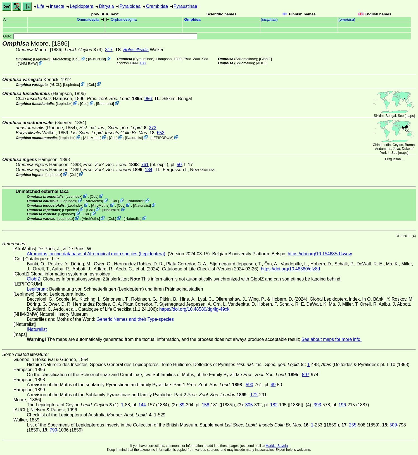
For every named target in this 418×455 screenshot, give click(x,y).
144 (142, 404)
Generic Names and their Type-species (135, 319)
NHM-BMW (28, 64)
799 (53, 430)
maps (410, 116)
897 (306, 374)
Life (40, 6)
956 (148, 98)
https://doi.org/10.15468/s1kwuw (320, 253)
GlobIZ (265, 59)
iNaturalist (97, 59)
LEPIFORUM (161, 138)
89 (181, 404)
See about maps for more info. (331, 339)
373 (152, 127)
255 (353, 425)
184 (149, 169)
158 (205, 404)
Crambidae (157, 6)
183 (143, 63)
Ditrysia (106, 6)
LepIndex (41, 59)
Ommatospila (88, 19)
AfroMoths (61, 59)
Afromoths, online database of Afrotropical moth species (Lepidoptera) (96, 253)
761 (145, 164)
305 (249, 404)
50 (179, 164)
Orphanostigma (124, 19)
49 (273, 384)
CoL (76, 59)
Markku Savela (276, 446)
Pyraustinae (185, 6)
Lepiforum (37, 289)
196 (342, 404)
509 (393, 425)
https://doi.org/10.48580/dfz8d (290, 269)
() (269, 19)
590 (249, 384)
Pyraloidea (130, 6)
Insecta (57, 6)
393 (317, 404)
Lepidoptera (82, 6)
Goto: (100, 36)
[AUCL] (261, 63)
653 (161, 132)
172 (254, 394)
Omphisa (192, 19)
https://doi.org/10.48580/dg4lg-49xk (194, 309)
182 (274, 404)
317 (109, 49)
